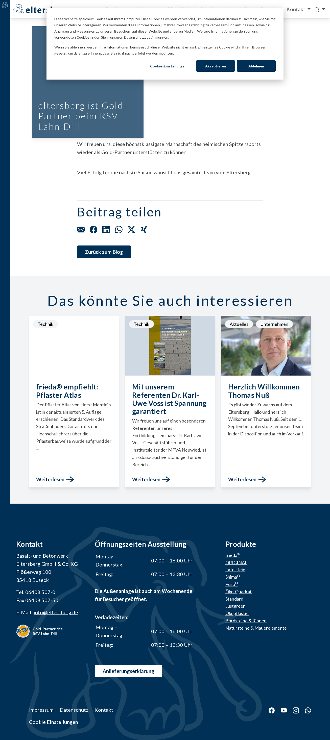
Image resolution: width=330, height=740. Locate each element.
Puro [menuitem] (231, 584)
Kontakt (296, 9)
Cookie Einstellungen (53, 722)
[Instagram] (293, 710)
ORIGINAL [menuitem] (236, 562)
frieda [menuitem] (232, 555)
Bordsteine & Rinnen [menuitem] (246, 620)
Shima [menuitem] (232, 577)
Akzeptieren (215, 66)
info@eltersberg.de (56, 612)
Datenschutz (74, 710)
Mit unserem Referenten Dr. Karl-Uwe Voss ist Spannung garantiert (169, 399)
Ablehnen (256, 66)
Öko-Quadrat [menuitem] (238, 591)
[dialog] (165, 44)
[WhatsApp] (305, 710)
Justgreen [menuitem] (235, 606)
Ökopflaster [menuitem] (237, 613)
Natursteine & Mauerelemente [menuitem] (256, 628)
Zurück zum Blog (104, 252)
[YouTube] (281, 710)
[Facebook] (269, 710)
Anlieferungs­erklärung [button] (128, 671)
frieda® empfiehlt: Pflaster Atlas (67, 391)
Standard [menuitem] (234, 599)
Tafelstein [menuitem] (235, 570)
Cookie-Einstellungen (168, 66)
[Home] (41, 8)
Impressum (41, 710)
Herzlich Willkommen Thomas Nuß (264, 391)
